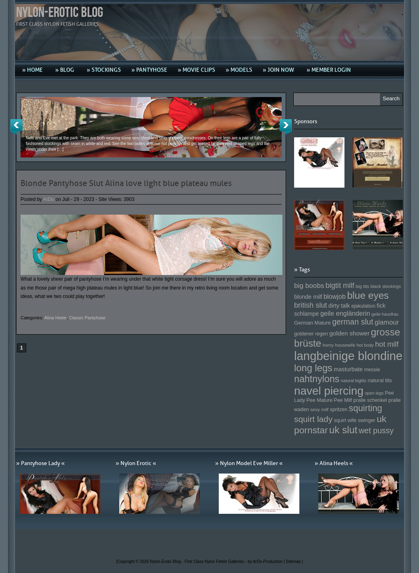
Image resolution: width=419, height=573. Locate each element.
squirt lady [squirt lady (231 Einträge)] (313, 419)
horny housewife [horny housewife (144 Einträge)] (339, 345)
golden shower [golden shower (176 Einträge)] (350, 333)
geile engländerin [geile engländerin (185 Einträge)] (345, 313)
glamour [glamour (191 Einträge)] (387, 322)
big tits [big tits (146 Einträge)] (362, 286)
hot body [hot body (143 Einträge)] (365, 345)
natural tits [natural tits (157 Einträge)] (380, 380)
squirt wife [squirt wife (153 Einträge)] (345, 420)
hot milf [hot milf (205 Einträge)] (386, 344)
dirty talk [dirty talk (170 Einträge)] (339, 305)
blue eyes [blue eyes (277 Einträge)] (368, 295)
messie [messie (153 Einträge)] (372, 369)
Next (286, 126)
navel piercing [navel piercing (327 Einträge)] (328, 391)
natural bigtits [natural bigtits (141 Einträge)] (353, 380)
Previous (16, 126)
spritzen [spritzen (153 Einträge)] (339, 409)
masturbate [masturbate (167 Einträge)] (348, 369)
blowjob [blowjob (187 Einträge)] (335, 296)
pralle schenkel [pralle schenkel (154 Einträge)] (370, 400)
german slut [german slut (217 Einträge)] (352, 321)
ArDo (48, 199)
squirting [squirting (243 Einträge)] (365, 408)
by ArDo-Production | (267, 561)
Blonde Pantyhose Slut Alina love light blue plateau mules (126, 183)
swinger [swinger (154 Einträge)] (366, 420)
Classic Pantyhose (87, 317)
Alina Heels (55, 317)
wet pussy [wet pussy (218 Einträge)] (376, 430)
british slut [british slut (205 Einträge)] (310, 305)
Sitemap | (294, 561)
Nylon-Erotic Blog (59, 12)
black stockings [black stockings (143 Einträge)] (386, 286)
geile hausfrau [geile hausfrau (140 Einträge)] (384, 314)
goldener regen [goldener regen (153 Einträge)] (311, 334)
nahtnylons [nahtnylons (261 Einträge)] (316, 379)
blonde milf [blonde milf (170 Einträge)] (308, 297)
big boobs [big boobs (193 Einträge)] (309, 285)
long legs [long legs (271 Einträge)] (313, 368)
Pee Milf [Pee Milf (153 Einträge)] (343, 400)
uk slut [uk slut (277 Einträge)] (343, 429)
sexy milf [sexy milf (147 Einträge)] (319, 409)
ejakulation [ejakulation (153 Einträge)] (363, 306)
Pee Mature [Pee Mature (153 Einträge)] (319, 400)
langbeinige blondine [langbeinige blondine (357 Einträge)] (348, 355)
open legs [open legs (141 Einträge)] (374, 393)
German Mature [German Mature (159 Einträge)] (312, 323)
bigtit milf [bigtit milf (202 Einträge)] (340, 285)
